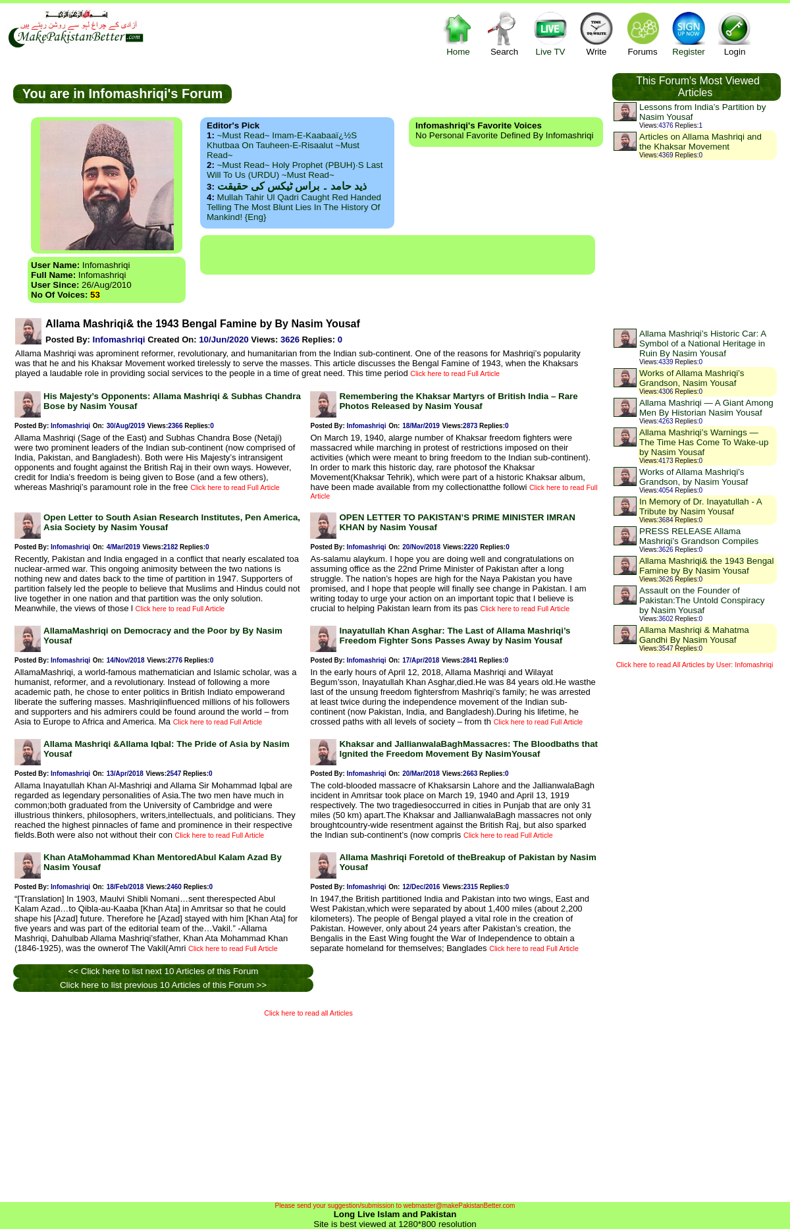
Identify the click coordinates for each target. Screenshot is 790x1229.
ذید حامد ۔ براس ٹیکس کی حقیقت (292, 186)
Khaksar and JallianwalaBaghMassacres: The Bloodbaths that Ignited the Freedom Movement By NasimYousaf (468, 749)
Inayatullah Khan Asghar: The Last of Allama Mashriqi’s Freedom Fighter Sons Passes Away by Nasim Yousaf (454, 635)
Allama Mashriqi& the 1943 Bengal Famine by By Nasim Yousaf (706, 566)
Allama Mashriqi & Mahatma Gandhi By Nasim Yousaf (694, 635)
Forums (642, 33)
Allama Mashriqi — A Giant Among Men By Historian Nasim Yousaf (706, 408)
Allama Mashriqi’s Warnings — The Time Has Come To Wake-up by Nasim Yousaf (703, 442)
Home (458, 33)
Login (734, 33)
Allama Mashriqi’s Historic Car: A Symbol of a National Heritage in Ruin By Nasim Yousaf (702, 343)
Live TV (550, 33)
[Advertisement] (398, 255)
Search (504, 33)
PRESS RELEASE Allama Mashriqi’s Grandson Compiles (698, 536)
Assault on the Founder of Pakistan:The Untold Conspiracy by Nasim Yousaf (701, 600)
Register (688, 33)
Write (596, 33)
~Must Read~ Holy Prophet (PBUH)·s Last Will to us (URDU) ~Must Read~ (294, 170)
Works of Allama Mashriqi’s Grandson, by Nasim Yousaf (693, 477)
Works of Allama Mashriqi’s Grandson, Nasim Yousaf (692, 378)
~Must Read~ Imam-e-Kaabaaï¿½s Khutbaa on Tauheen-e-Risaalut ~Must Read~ (283, 145)
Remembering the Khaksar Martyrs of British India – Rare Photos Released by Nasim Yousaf (458, 401)
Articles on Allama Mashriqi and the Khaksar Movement (700, 141)
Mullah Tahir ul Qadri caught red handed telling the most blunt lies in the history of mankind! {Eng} (294, 207)
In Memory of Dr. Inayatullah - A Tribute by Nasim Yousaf (700, 506)
